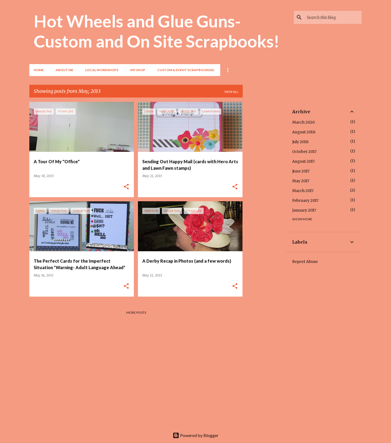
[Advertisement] (264, 183)
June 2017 (301, 171)
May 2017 (300, 180)
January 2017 (304, 210)
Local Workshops (101, 70)
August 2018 (303, 132)
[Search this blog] (333, 17)
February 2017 (305, 200)
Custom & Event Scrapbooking (185, 70)
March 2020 (303, 122)
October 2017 (304, 151)
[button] (126, 187)
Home (39, 70)
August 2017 (303, 161)
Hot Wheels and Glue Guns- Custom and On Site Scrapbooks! (156, 31)
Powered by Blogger (196, 435)
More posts (136, 312)
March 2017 (303, 190)
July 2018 (300, 141)
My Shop (137, 70)
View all (231, 92)
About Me (64, 70)
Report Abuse (305, 261)
